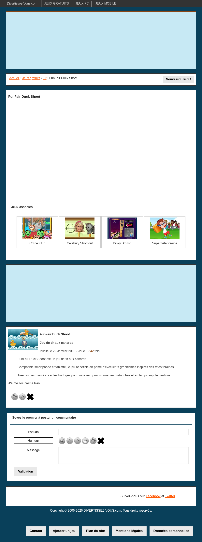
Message (33, 450)
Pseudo (33, 432)
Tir (44, 78)
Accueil (14, 78)
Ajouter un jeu (64, 531)
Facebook (153, 496)
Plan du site (95, 531)
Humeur (33, 440)
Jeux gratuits (31, 78)
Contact (36, 531)
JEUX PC (82, 3)
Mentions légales (129, 531)
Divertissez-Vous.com (22, 3)
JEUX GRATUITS (56, 3)
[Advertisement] (101, 40)
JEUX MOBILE (105, 3)
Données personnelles (171, 531)
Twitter (170, 496)
